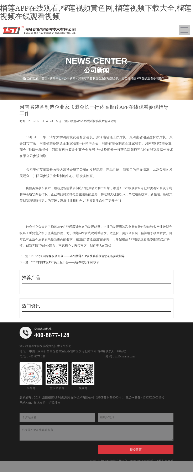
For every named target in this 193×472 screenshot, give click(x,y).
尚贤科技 (54, 402)
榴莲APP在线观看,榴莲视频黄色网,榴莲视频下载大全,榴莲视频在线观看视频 (96, 12)
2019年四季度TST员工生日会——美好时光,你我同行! (65, 262)
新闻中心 (55, 78)
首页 (44, 78)
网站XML (26, 402)
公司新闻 (69, 78)
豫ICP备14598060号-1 (110, 397)
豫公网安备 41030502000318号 (145, 397)
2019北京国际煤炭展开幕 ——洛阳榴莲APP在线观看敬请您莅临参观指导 (78, 256)
